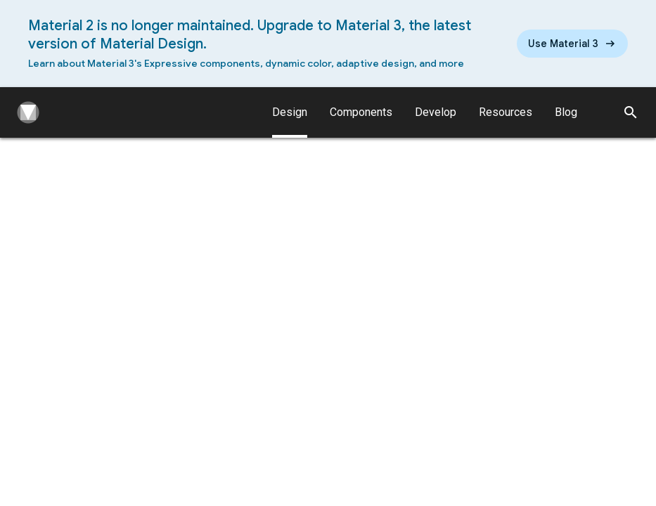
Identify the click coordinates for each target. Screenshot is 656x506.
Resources (505, 112)
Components (361, 112)
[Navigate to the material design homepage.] (25, 112)
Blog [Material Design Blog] (566, 112)
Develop (435, 112)
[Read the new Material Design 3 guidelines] (572, 44)
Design (289, 121)
